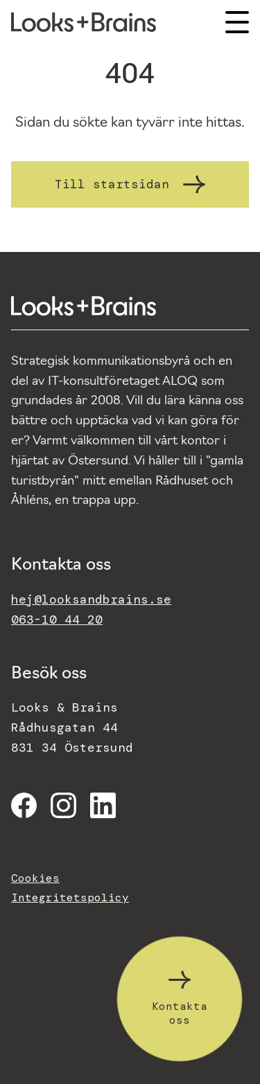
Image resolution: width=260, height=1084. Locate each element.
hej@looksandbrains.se (91, 599)
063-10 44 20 (57, 619)
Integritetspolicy (70, 897)
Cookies (35, 878)
